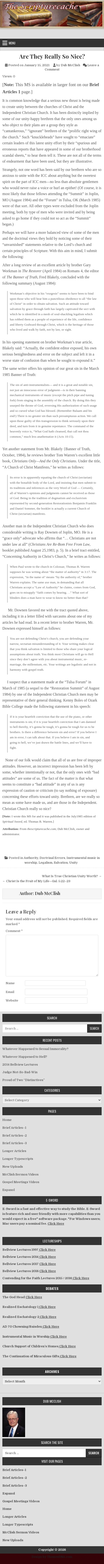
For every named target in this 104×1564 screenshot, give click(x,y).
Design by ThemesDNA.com (52, 1557)
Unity (73, 862)
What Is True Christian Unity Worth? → (72, 876)
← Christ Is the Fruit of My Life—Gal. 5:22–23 (36, 881)
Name (10, 983)
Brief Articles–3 (14, 1143)
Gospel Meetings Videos (20, 1182)
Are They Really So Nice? (52, 56)
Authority (31, 858)
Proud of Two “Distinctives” (23, 1080)
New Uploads (12, 1166)
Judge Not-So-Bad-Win (19, 1072)
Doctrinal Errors (52, 858)
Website (12, 1000)
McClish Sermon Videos (20, 1174)
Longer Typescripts (17, 1159)
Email (10, 992)
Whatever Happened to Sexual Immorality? (35, 1049)
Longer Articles (14, 1151)
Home (7, 1120)
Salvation (61, 862)
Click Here (56, 1223)
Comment (14, 931)
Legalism (45, 862)
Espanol (8, 1190)
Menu (12, 43)
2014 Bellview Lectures (20, 1064)
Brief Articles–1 (14, 1127)
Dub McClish (70, 65)
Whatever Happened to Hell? (24, 1056)
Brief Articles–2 (14, 1135)
